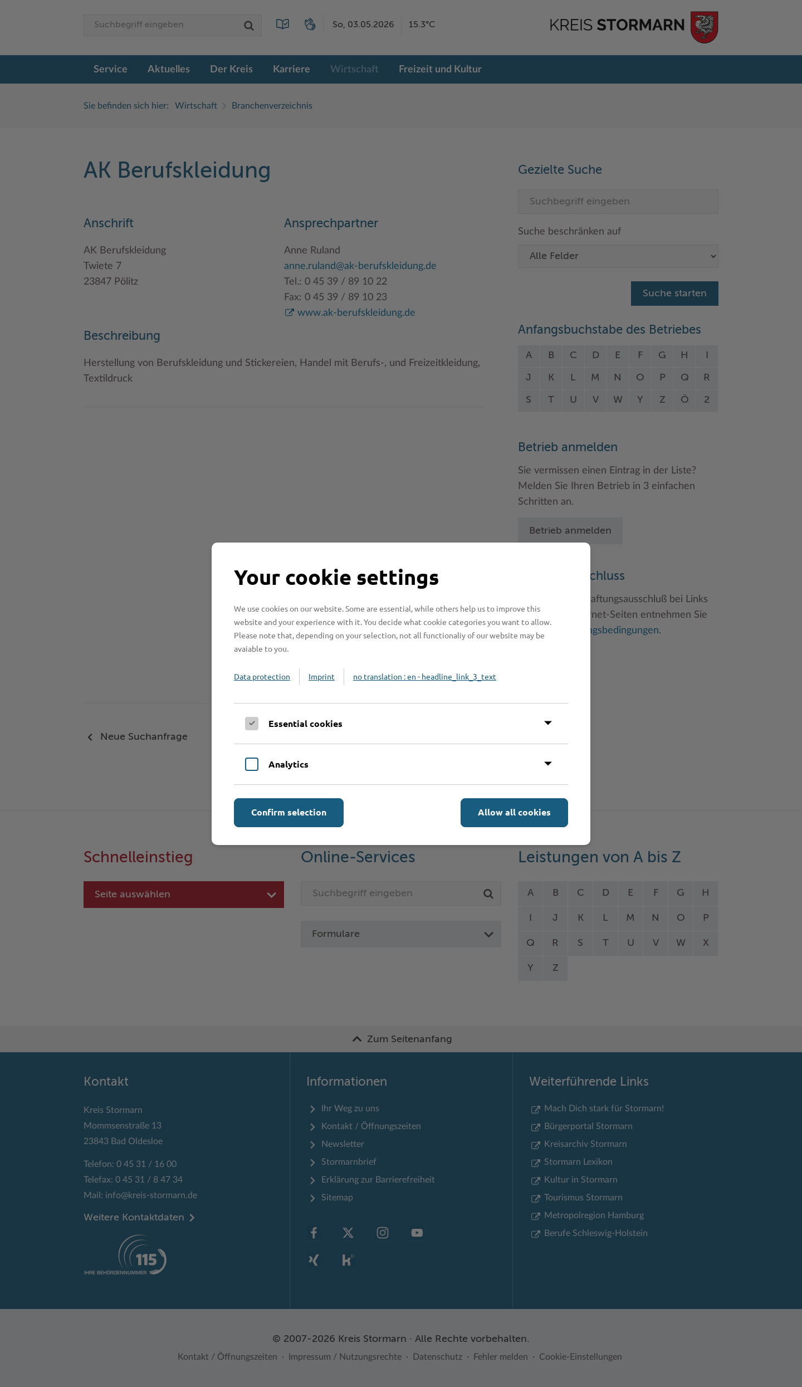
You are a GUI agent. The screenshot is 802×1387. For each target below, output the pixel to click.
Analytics (288, 764)
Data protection (262, 676)
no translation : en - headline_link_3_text (424, 676)
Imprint (322, 676)
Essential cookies (305, 723)
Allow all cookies (514, 812)
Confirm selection (288, 812)
